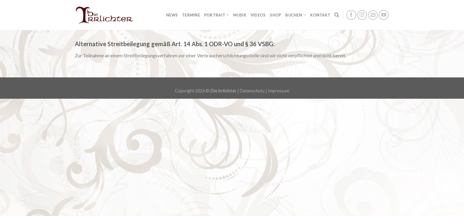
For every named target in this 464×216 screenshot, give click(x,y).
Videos (258, 15)
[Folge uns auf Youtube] (384, 15)
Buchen (295, 15)
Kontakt (320, 15)
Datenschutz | (254, 90)
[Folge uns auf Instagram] (362, 15)
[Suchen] (336, 15)
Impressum (278, 90)
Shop (275, 15)
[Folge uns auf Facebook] (351, 15)
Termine (191, 15)
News (172, 15)
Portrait (216, 15)
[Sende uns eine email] (373, 15)
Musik (239, 15)
